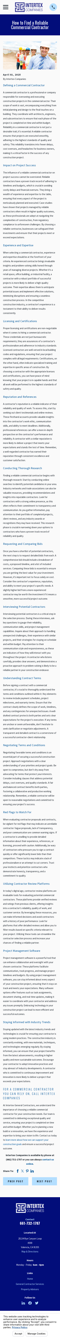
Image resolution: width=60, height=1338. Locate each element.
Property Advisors (30, 1289)
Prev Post (16, 1181)
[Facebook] (30, 1303)
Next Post (44, 1181)
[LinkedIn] (23, 1303)
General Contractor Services (30, 1284)
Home (30, 1278)
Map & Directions (29, 1251)
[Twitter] (36, 1303)
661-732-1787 (30, 1223)
